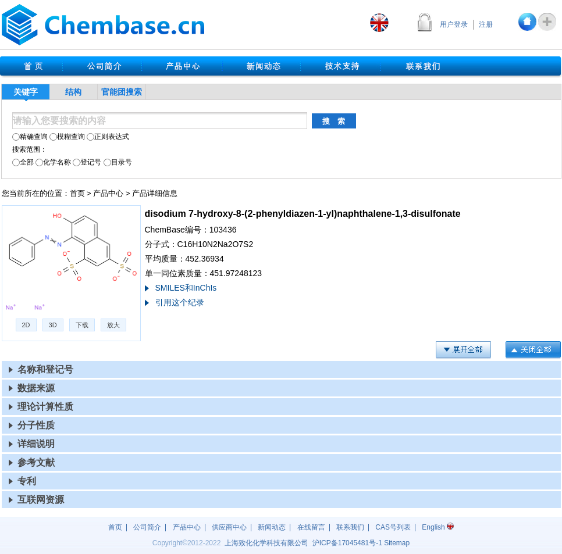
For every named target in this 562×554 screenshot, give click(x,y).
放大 (113, 324)
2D (26, 324)
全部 (23, 162)
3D (53, 324)
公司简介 (147, 527)
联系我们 (350, 527)
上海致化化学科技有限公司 (266, 543)
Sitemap (397, 543)
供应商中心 (229, 527)
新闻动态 (272, 527)
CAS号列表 (393, 527)
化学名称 (53, 162)
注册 (486, 24)
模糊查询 (67, 137)
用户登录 (454, 24)
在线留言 (311, 527)
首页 (77, 193)
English (438, 527)
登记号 (87, 162)
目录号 (118, 162)
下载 (82, 324)
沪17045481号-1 (347, 543)
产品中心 (108, 193)
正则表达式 (108, 137)
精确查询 (30, 137)
